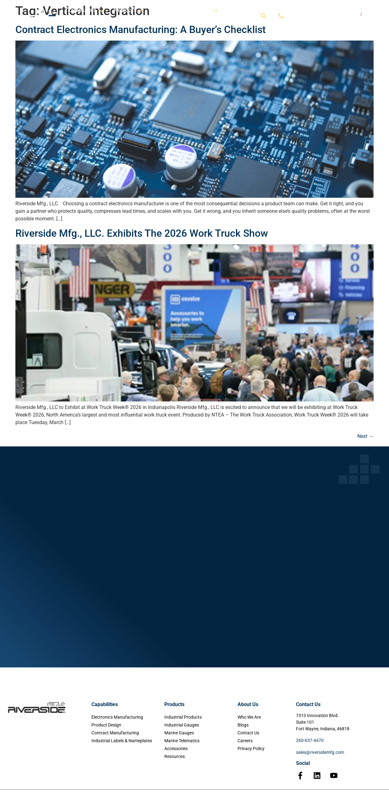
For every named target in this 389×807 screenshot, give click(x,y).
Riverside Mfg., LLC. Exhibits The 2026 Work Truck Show (141, 233)
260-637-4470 (310, 740)
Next (365, 436)
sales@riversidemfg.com (320, 752)
